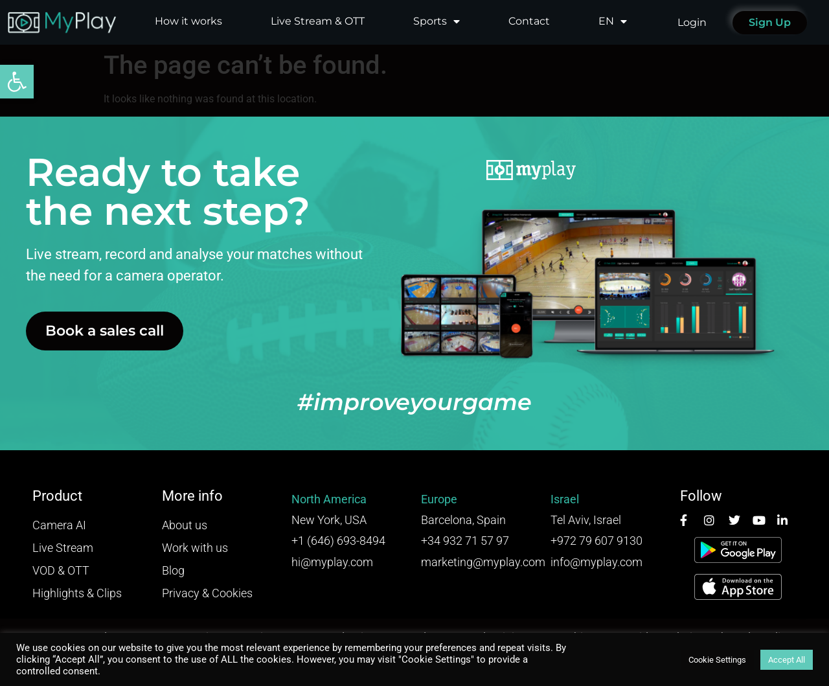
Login (692, 22)
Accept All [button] (786, 660)
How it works (188, 21)
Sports (436, 21)
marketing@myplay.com (483, 562)
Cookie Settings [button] (717, 660)
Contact (529, 21)
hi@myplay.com (332, 562)
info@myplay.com (596, 562)
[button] (17, 81)
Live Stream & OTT (318, 21)
